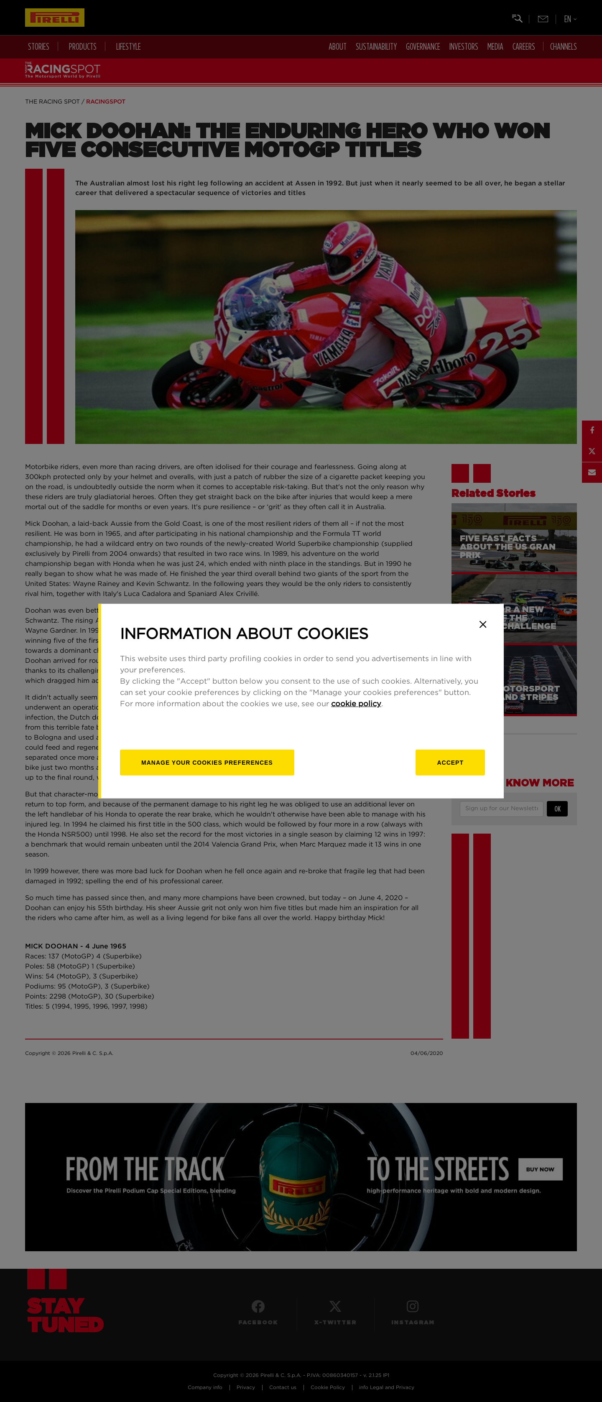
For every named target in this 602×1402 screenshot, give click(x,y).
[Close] (482, 624)
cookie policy (356, 704)
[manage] (207, 763)
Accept (450, 762)
